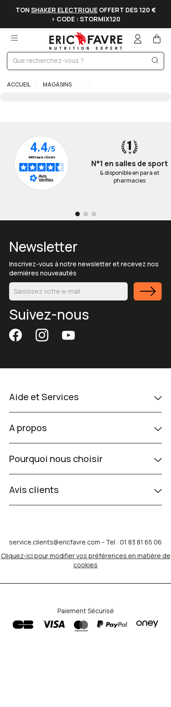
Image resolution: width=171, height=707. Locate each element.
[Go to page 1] (77, 214)
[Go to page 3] (94, 214)
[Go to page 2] (85, 214)
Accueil (19, 84)
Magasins (57, 84)
